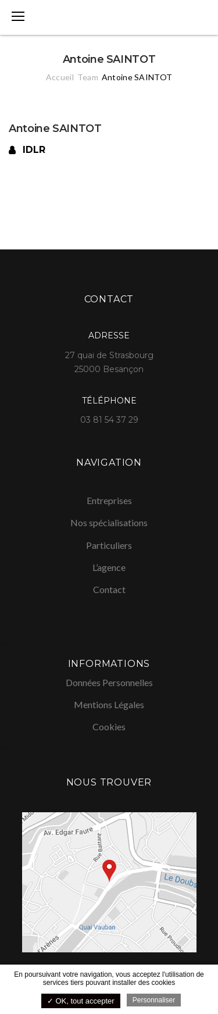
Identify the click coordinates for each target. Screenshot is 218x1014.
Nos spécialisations (109, 522)
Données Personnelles (109, 682)
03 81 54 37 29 (109, 420)
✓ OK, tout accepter (81, 1001)
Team (87, 77)
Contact (109, 589)
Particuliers (109, 545)
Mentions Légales (109, 704)
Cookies (109, 726)
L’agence (109, 567)
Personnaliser (154, 1000)
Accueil (60, 77)
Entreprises (109, 500)
